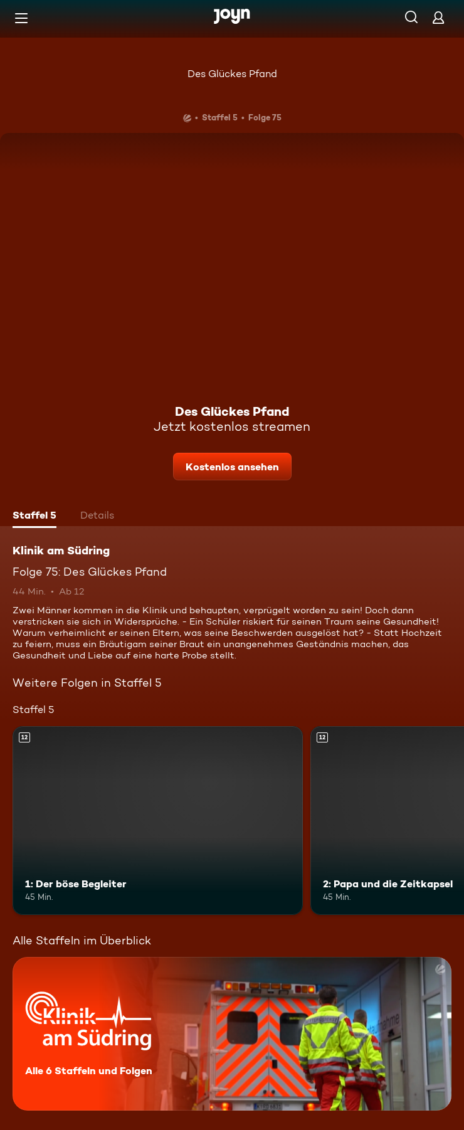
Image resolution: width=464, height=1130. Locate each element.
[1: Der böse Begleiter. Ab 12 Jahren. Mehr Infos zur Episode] (158, 820)
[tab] (34, 516)
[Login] (438, 17)
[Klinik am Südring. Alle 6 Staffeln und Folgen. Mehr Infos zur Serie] (232, 1034)
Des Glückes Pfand (232, 74)
